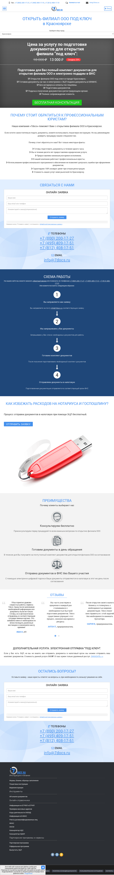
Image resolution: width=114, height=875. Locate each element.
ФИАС (11, 823)
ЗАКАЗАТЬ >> (97, 656)
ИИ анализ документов (18, 796)
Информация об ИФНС (18, 816)
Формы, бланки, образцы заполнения (23, 780)
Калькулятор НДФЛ (17, 834)
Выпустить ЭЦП (15, 850)
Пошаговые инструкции (18, 784)
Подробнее (28, 873)
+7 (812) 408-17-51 (52, 3)
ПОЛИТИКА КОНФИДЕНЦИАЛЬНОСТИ (64, 871)
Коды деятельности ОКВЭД (20, 812)
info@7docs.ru (94, 2)
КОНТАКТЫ (109, 871)
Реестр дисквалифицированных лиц (23, 819)
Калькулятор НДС (16, 830)
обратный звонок (39, 281)
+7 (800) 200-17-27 (22, 3)
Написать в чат (74, 2)
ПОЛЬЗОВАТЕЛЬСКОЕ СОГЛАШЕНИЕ (91, 871)
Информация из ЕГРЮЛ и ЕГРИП (22, 805)
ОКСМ (11, 826)
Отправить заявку (18, 424)
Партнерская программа (19, 842)
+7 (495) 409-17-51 (37, 3)
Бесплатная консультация (57, 102)
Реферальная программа (19, 846)
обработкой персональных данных (51, 224)
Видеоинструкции (16, 787)
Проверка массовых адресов (20, 809)
